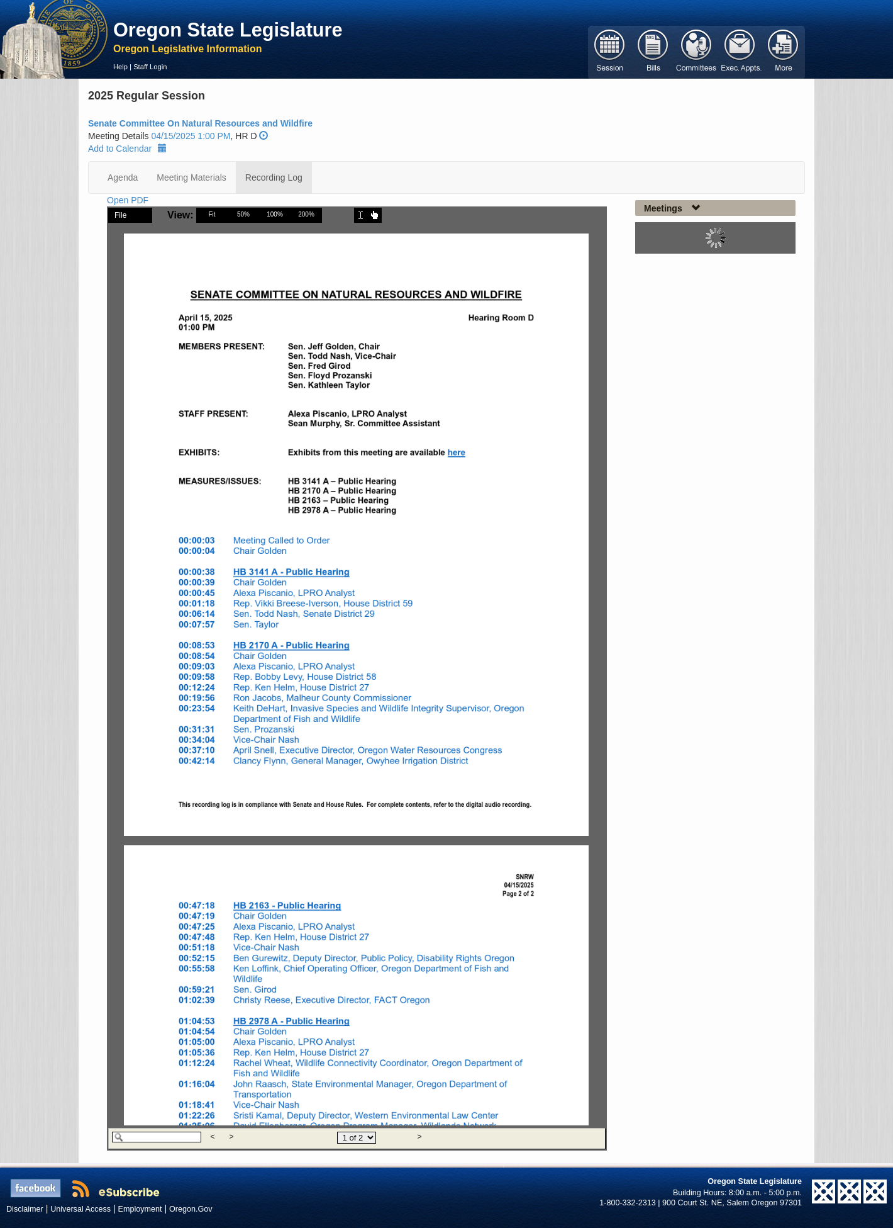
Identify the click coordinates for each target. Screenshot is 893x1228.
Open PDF (127, 200)
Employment (140, 1209)
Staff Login (150, 66)
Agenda (123, 177)
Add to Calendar (127, 149)
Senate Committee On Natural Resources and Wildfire (200, 123)
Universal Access (80, 1209)
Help (120, 66)
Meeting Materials (191, 177)
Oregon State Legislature (228, 29)
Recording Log (273, 177)
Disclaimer (24, 1209)
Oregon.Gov (191, 1209)
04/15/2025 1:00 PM (190, 136)
